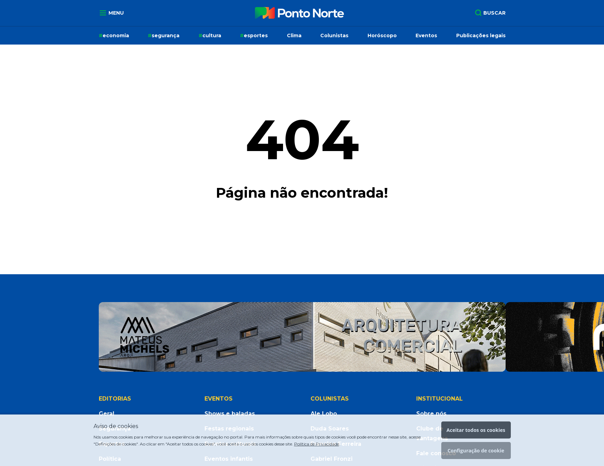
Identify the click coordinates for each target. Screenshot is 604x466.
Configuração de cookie (476, 450)
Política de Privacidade (316, 444)
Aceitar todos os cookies (475, 430)
